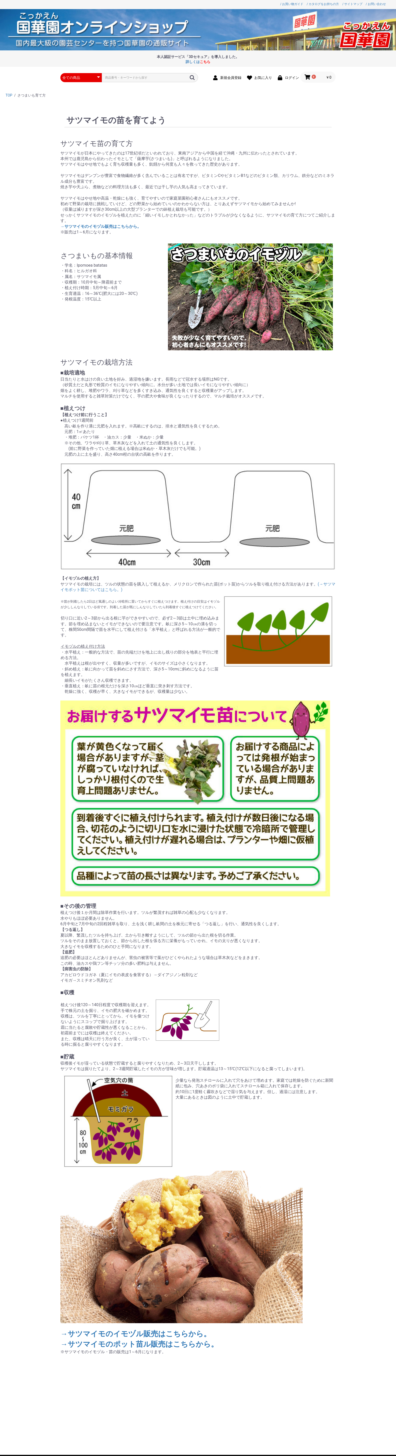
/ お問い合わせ (376, 4)
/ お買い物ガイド (291, 4)
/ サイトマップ (352, 4)
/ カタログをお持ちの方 (323, 4)
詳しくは (198, 62)
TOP (9, 95)
